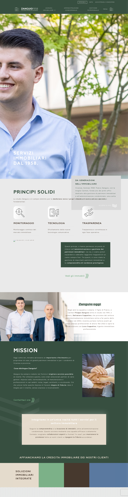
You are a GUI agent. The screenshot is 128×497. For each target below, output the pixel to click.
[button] (108, 9)
